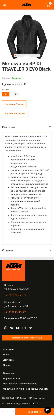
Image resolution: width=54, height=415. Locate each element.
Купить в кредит (15, 113)
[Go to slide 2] (17, 55)
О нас (6, 354)
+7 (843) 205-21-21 (15, 294)
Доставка (8, 359)
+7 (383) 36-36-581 (15, 312)
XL (6, 94)
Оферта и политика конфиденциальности (25, 388)
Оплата (7, 364)
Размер (5, 90)
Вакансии (8, 373)
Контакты (8, 349)
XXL (15, 94)
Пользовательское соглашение (20, 383)
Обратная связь (11, 378)
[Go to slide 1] (15, 55)
